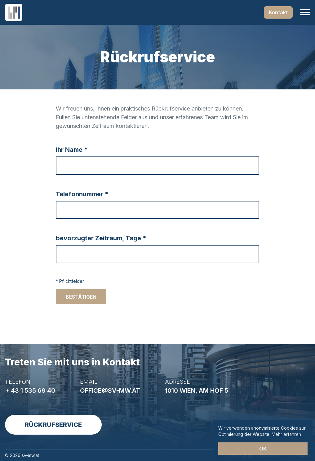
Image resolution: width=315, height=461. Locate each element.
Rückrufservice (53, 424)
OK (263, 448)
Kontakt (278, 12)
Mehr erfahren (286, 434)
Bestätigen (81, 297)
